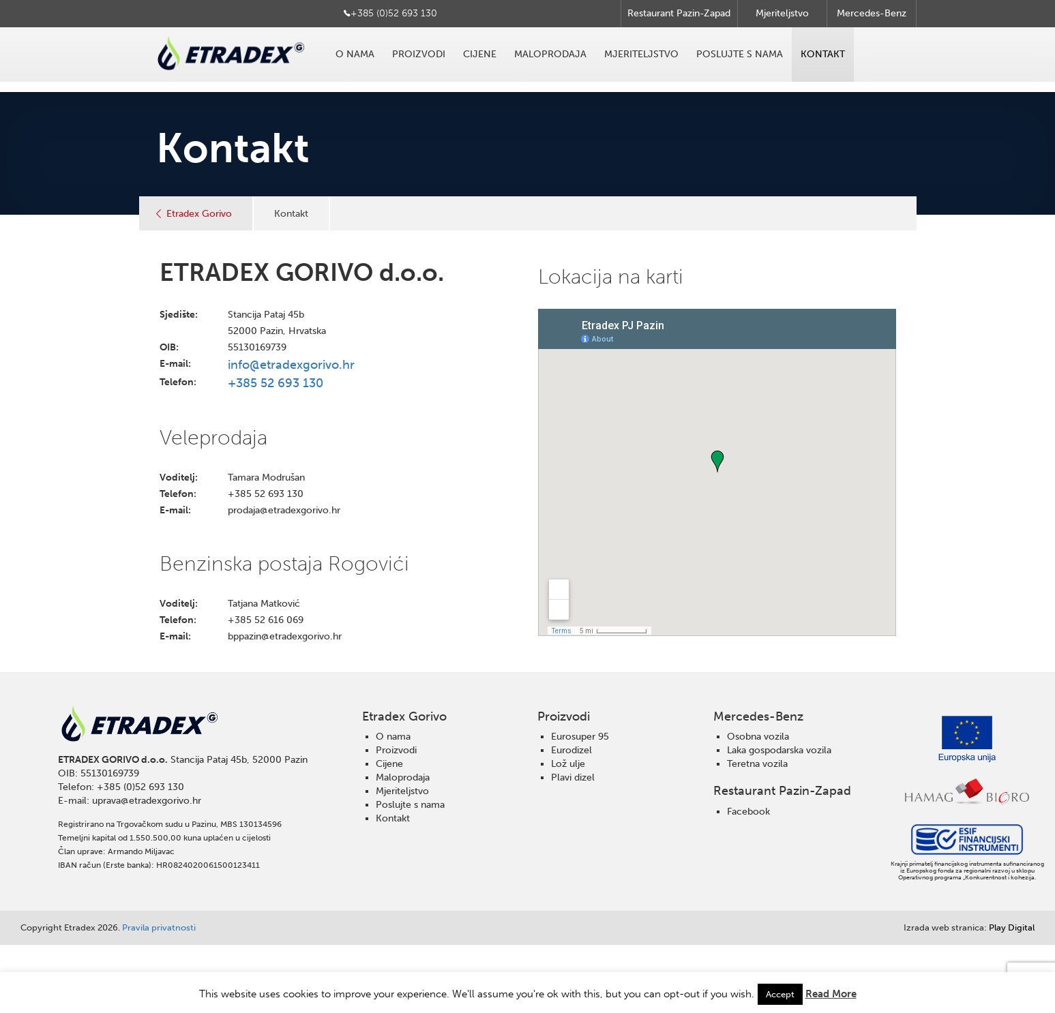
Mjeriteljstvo (782, 13)
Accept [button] (780, 994)
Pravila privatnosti (159, 927)
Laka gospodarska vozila (779, 750)
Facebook (748, 811)
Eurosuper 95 (580, 736)
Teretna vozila (757, 764)
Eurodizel (571, 750)
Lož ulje (568, 764)
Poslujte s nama (739, 54)
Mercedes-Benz (871, 13)
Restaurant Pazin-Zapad (678, 13)
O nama (355, 54)
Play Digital (969, 927)
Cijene (479, 54)
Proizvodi (418, 54)
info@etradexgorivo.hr (291, 364)
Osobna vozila (758, 736)
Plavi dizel (573, 777)
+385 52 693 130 (275, 383)
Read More (831, 994)
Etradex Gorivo (199, 214)
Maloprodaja (550, 54)
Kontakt (823, 54)
